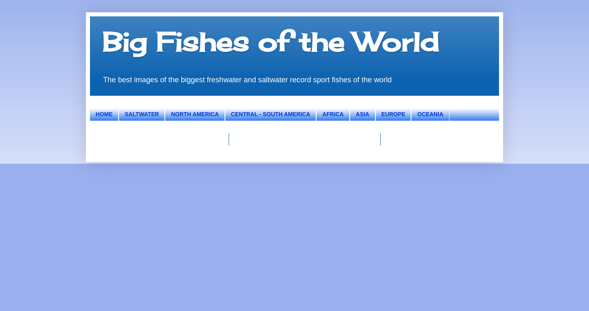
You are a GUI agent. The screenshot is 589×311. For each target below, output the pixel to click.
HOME (104, 114)
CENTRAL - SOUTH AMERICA (270, 114)
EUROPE (393, 114)
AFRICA (333, 114)
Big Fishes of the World (270, 42)
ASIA (362, 114)
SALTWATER (142, 114)
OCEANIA (430, 114)
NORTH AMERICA (195, 114)
